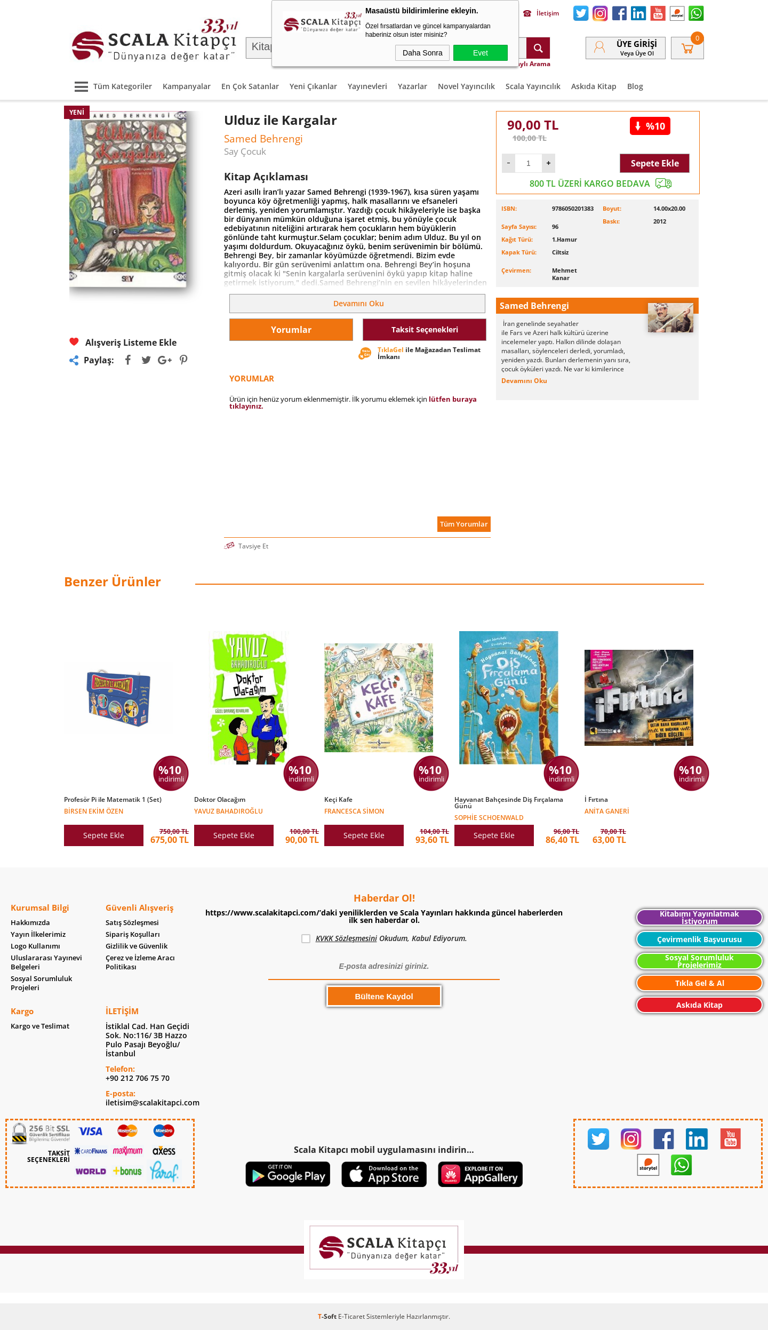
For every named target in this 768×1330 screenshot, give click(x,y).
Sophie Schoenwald (489, 817)
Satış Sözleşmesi (132, 922)
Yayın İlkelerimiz (38, 934)
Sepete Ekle (655, 163)
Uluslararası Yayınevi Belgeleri (46, 962)
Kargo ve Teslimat (40, 1026)
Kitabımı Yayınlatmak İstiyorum (699, 917)
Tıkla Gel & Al (699, 983)
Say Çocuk (245, 151)
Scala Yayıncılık (533, 86)
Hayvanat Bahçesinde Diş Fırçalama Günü (508, 803)
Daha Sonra (423, 53)
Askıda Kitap (594, 86)
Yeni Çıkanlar (313, 86)
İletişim (541, 13)
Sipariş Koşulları (133, 934)
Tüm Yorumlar (464, 524)
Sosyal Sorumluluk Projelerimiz (699, 961)
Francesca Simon (354, 811)
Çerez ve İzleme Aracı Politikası (140, 962)
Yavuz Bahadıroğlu (228, 811)
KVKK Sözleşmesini (346, 938)
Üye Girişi (637, 43)
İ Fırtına (596, 800)
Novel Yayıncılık (466, 86)
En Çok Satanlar (250, 86)
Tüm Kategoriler (110, 86)
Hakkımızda (30, 922)
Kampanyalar (187, 86)
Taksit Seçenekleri (424, 329)
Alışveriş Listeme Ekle (123, 342)
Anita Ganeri (607, 811)
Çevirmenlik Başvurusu (699, 939)
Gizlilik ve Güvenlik (136, 946)
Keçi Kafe (338, 800)
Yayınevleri (367, 86)
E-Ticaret (351, 1316)
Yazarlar (412, 86)
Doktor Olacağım (219, 800)
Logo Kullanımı (35, 946)
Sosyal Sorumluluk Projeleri (41, 983)
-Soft (328, 1316)
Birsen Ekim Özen (93, 811)
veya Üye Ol (637, 53)
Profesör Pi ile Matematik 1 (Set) (113, 800)
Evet (480, 53)
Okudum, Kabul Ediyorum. (384, 938)
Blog (635, 86)
